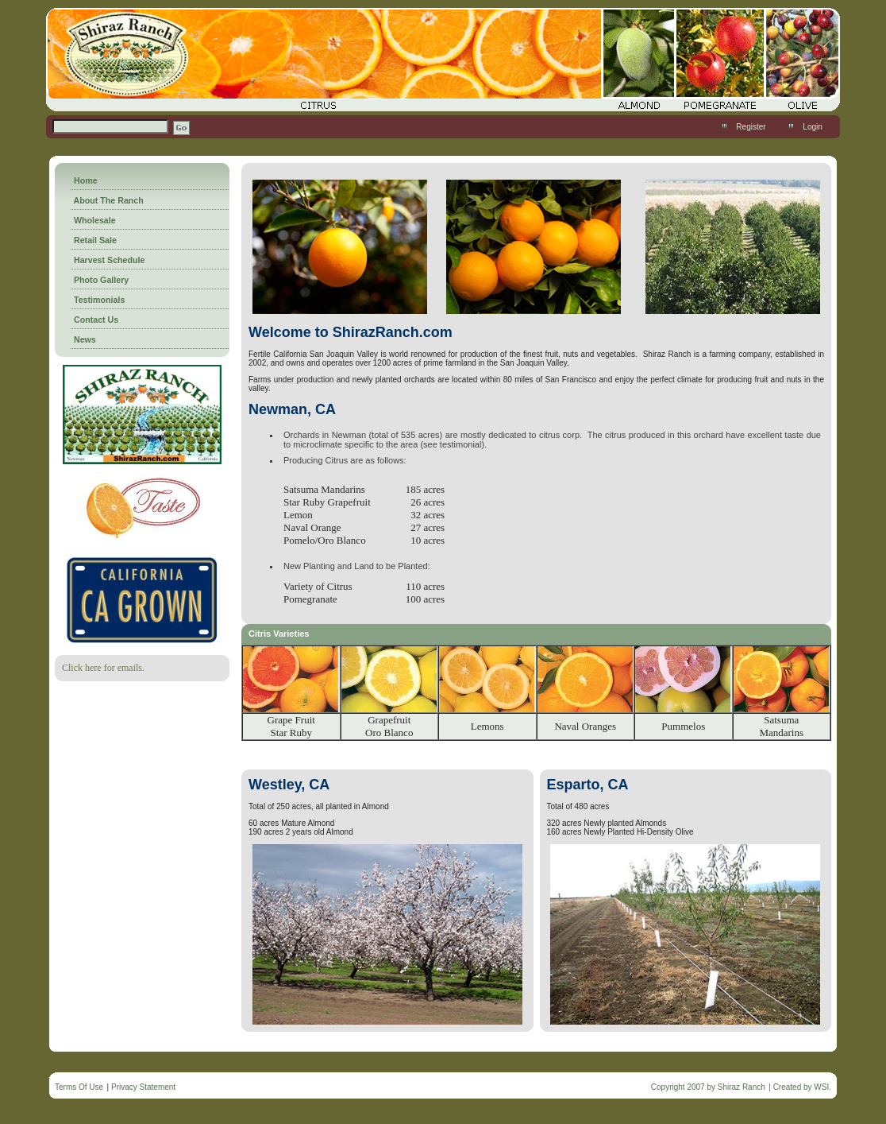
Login (812, 126)
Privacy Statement (143, 1087)
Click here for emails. (103, 667)
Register (750, 126)
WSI (821, 1087)
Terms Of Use (79, 1087)
